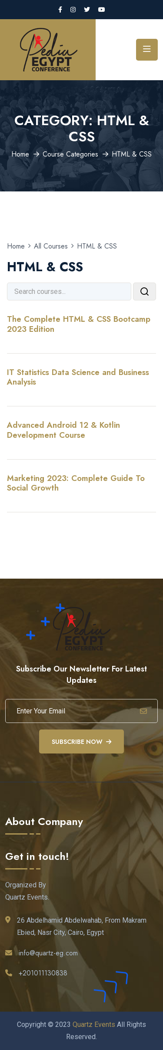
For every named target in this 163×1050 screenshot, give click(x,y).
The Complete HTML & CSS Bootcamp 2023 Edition (78, 323)
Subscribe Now (81, 741)
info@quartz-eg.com (48, 953)
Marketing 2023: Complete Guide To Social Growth (76, 483)
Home (20, 154)
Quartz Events (94, 1024)
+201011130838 (43, 973)
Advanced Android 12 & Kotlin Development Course (63, 429)
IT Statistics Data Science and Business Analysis (78, 377)
